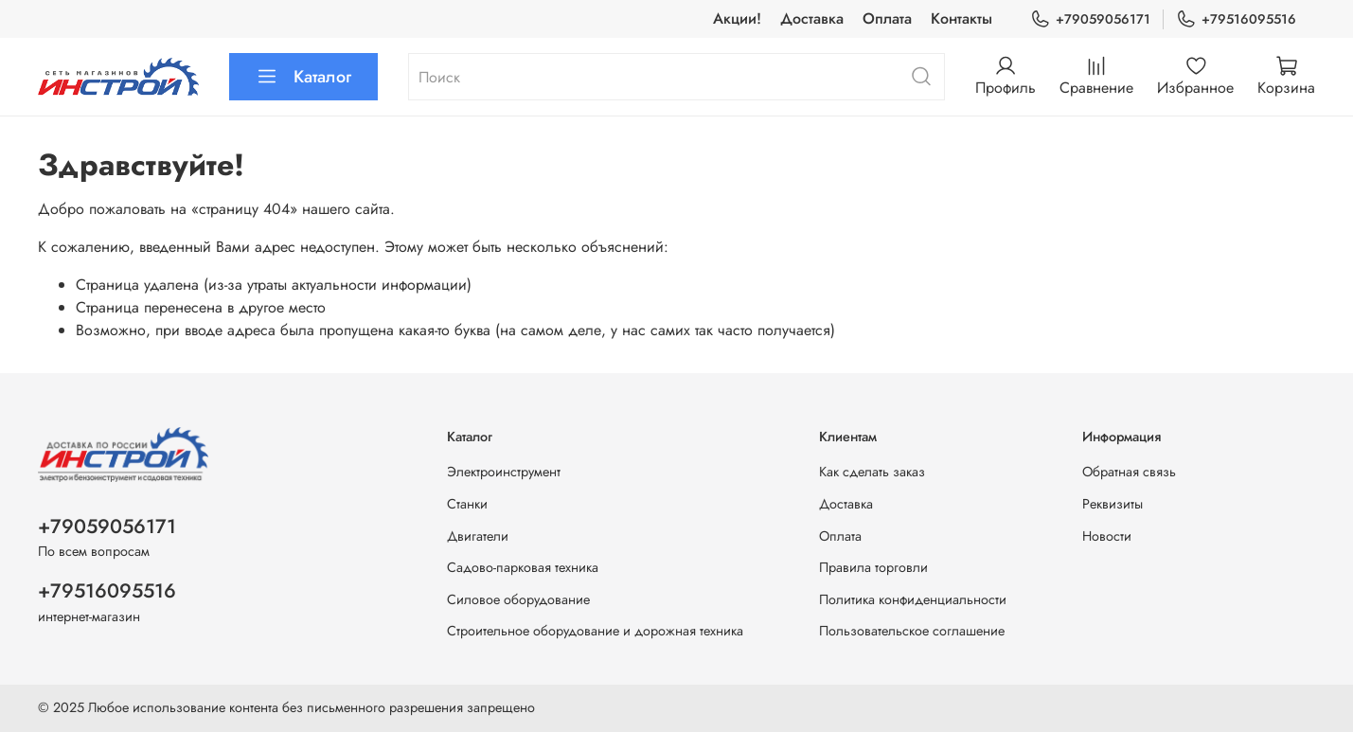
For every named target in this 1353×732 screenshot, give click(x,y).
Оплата (887, 18)
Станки (467, 503)
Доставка (812, 18)
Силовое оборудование (518, 599)
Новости (1106, 536)
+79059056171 (1090, 19)
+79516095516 (1236, 19)
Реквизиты (1112, 503)
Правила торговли (873, 567)
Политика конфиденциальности (912, 599)
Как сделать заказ (872, 471)
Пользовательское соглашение (912, 630)
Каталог (303, 76)
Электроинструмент (504, 471)
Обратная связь (1129, 471)
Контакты (961, 18)
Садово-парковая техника (522, 567)
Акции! (737, 18)
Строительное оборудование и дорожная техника (595, 630)
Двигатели (477, 536)
